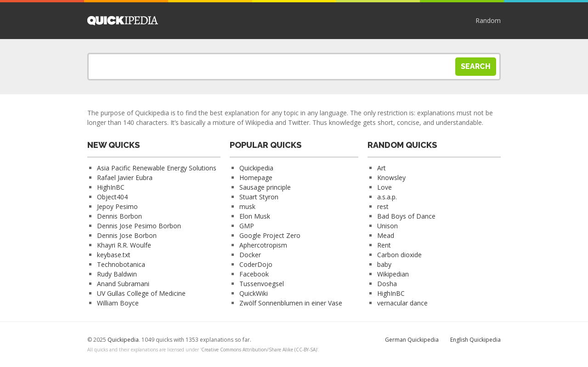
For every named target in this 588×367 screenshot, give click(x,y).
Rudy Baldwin (117, 274)
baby (384, 264)
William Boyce (118, 303)
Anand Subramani (123, 283)
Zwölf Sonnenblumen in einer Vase (290, 303)
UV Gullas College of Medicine (141, 293)
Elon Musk (254, 216)
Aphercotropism (263, 245)
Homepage (255, 177)
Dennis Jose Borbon (127, 235)
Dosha (387, 283)
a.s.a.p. (387, 196)
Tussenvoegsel (261, 283)
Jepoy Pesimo (117, 206)
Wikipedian (393, 274)
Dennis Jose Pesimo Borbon (139, 225)
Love (384, 187)
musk (247, 206)
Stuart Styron (258, 196)
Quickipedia (122, 20)
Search (476, 66)
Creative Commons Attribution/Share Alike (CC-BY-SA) (259, 349)
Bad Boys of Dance (406, 216)
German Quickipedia (412, 340)
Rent (384, 245)
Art (381, 168)
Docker (250, 254)
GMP (246, 225)
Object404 (112, 196)
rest (383, 206)
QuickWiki (253, 293)
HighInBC (110, 187)
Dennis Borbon (119, 216)
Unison (387, 225)
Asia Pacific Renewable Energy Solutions (156, 168)
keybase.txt (113, 254)
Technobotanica (121, 264)
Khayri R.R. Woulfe (124, 245)
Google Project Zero (269, 235)
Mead (385, 235)
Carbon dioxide (399, 254)
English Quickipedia (475, 340)
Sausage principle (265, 187)
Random (488, 20)
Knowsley (391, 177)
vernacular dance (402, 303)
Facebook (254, 274)
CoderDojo (255, 264)
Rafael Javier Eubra (125, 177)
